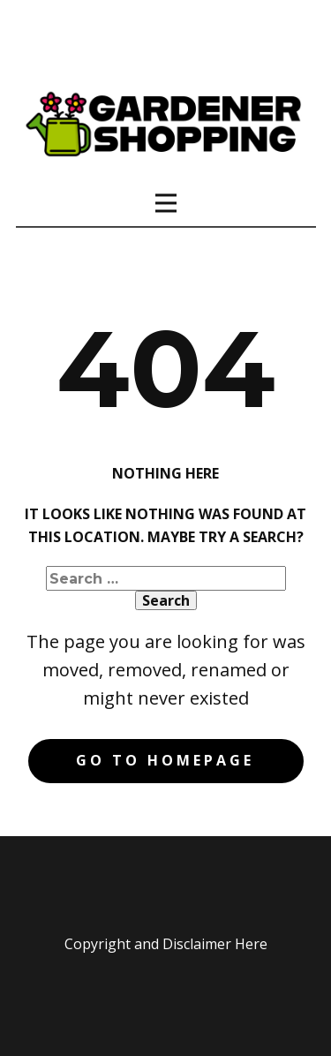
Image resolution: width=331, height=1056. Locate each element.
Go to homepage (165, 760)
